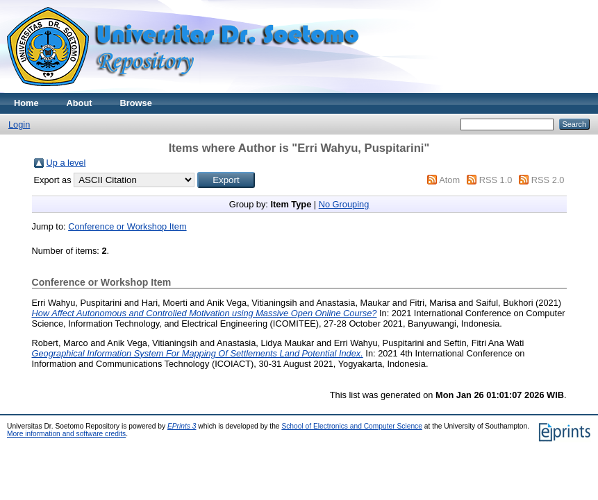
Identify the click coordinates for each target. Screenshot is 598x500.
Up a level (66, 162)
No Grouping (344, 204)
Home (26, 103)
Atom (449, 180)
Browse (136, 103)
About (79, 103)
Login (19, 124)
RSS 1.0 (496, 180)
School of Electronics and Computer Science (351, 426)
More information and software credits (66, 434)
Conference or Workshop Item (127, 226)
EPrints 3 (182, 426)
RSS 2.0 (548, 180)
